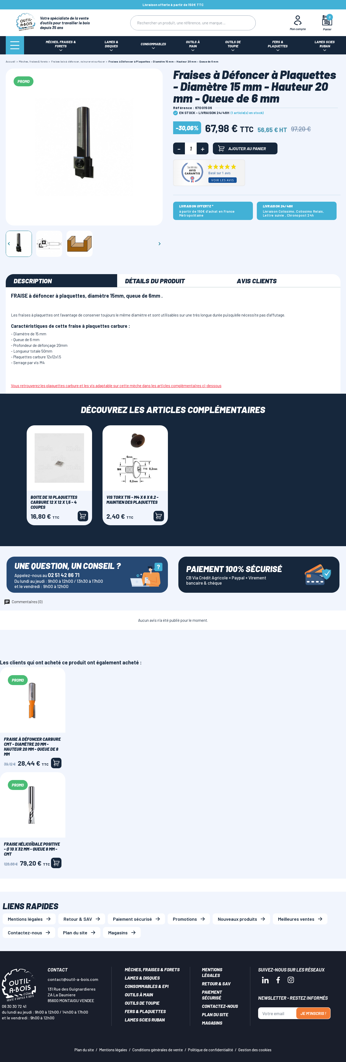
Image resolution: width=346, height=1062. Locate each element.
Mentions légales (25, 919)
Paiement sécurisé (132, 919)
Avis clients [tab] (257, 281)
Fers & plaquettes (145, 1011)
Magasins (118, 932)
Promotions (185, 919)
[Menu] (15, 45)
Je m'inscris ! (313, 1013)
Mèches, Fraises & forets (152, 969)
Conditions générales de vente (157, 1049)
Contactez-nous (25, 932)
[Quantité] (191, 148)
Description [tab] (33, 281)
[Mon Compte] (298, 22)
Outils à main (139, 994)
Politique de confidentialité (210, 1049)
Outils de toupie (142, 1002)
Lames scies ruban (145, 1019)
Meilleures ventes (296, 919)
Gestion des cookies (254, 1049)
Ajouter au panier (242, 148)
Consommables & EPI (146, 986)
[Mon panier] (327, 23)
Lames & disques (142, 977)
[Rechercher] (183, 23)
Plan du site (75, 932)
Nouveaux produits (237, 919)
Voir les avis (222, 180)
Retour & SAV (78, 919)
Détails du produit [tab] (155, 281)
